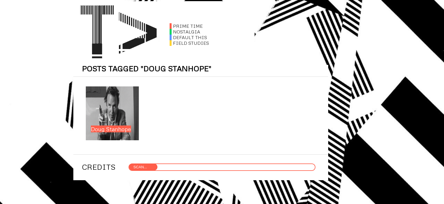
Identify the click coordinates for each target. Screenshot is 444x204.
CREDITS (99, 166)
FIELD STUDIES (189, 43)
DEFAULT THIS (188, 37)
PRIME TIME (186, 26)
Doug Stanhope (111, 129)
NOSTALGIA (185, 32)
